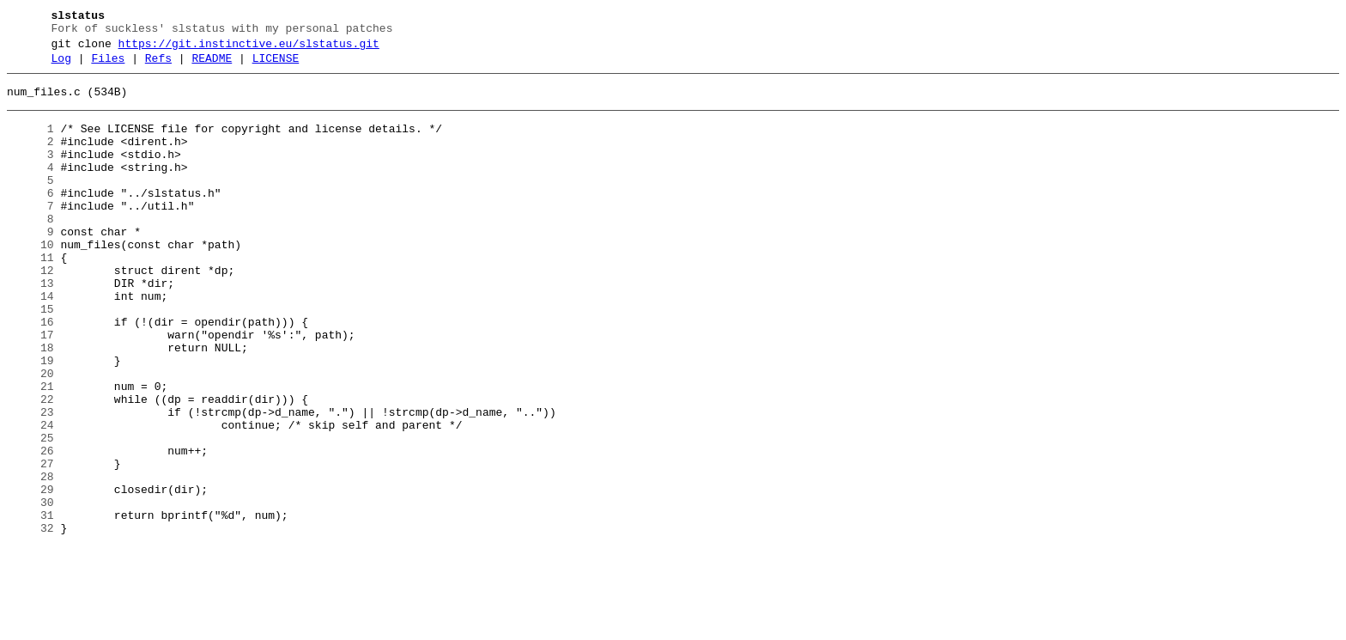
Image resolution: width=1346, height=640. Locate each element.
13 (30, 327)
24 (30, 497)
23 (30, 482)
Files (107, 66)
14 (30, 342)
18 (30, 404)
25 (30, 513)
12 (30, 312)
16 (30, 373)
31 (30, 605)
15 (30, 358)
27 (30, 544)
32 (30, 621)
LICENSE (276, 66)
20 (30, 435)
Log (61, 66)
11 (30, 296)
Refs (158, 66)
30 (30, 590)
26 (30, 528)
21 (30, 451)
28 (30, 559)
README (211, 66)
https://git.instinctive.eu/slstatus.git (248, 49)
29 (30, 574)
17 (30, 389)
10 (30, 281)
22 (30, 466)
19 (30, 420)
